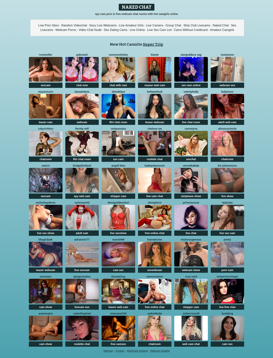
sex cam (118, 159)
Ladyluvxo (227, 91)
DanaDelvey (118, 276)
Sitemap (108, 350)
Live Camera (154, 25)
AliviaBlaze (118, 91)
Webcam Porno (66, 29)
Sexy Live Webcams (103, 25)
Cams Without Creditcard (191, 29)
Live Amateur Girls (131, 25)
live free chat (227, 307)
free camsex (118, 344)
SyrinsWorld (82, 202)
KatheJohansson (155, 165)
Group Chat (173, 25)
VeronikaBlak (191, 165)
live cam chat (154, 196)
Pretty (227, 239)
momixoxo (227, 54)
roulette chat (155, 159)
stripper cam (118, 196)
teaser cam (45, 122)
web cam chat (191, 344)
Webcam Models (160, 350)
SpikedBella (154, 313)
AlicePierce (154, 202)
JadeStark (82, 54)
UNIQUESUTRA (118, 128)
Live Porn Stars (48, 25)
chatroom (46, 159)
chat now (82, 85)
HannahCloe (154, 239)
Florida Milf (82, 128)
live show (227, 196)
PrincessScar (191, 202)
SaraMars (46, 276)
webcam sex (227, 85)
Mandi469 (118, 239)
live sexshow (118, 233)
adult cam (82, 233)
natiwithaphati (82, 313)
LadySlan (227, 202)
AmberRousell (191, 313)
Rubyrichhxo (45, 128)
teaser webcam (154, 122)
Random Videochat (74, 25)
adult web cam (227, 122)
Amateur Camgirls (222, 29)
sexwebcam (154, 270)
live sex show (45, 233)
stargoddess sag (190, 54)
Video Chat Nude (90, 29)
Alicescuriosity (227, 128)
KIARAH (155, 54)
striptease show (191, 196)
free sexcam (82, 270)
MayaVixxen (45, 91)
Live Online (137, 29)
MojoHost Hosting (137, 350)
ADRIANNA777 (82, 239)
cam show (45, 307)
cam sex (118, 270)
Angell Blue (118, 165)
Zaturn (46, 165)
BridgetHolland (82, 165)
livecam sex (82, 307)
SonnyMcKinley (118, 54)
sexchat (191, 159)
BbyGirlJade (46, 239)
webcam (82, 122)
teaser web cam (118, 307)
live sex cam (227, 233)
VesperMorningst (227, 276)
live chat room (191, 122)
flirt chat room (118, 122)
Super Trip (153, 44)
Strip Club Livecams (197, 25)
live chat (191, 233)
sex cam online (191, 85)
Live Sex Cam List (159, 29)
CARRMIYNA (191, 128)
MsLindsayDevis (46, 202)
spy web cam (82, 196)
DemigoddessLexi (118, 202)
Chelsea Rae (154, 128)
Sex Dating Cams (115, 29)
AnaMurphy (46, 313)
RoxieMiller (45, 54)
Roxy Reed (191, 276)
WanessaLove (155, 276)
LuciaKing (227, 313)
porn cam (227, 270)
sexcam (45, 85)
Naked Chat (221, 25)
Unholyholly (191, 91)
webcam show (191, 270)
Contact (119, 350)
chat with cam (118, 85)
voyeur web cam (154, 85)
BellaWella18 (154, 91)
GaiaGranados (82, 276)
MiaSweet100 (118, 313)
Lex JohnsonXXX (227, 165)
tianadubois (82, 91)
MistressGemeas (191, 239)
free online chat (154, 233)
